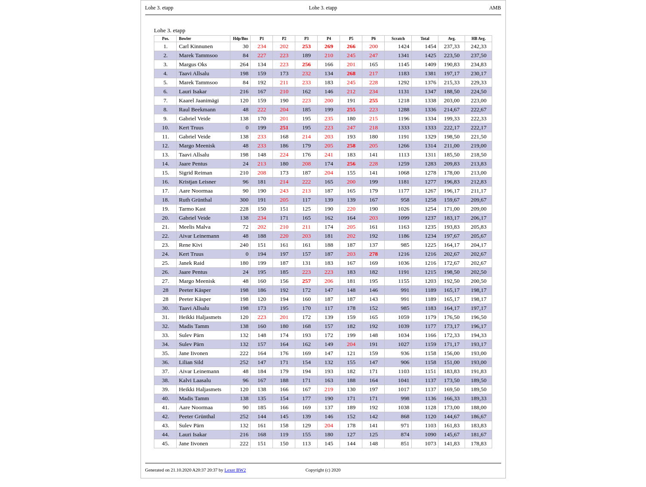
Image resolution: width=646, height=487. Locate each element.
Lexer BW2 (235, 470)
